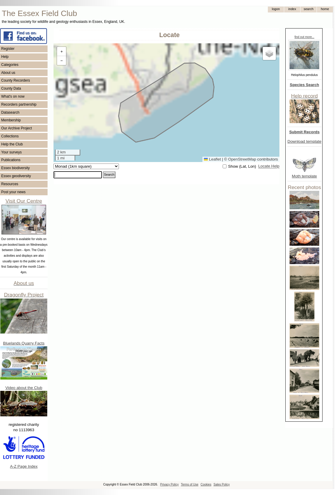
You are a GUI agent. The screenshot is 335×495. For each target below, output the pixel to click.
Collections (10, 136)
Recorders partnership (19, 104)
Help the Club (12, 144)
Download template (304, 141)
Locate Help (268, 166)
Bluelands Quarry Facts (23, 343)
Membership (11, 120)
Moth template (304, 176)
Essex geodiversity (16, 176)
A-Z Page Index (24, 466)
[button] (61, 51)
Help (5, 57)
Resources (9, 184)
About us (8, 73)
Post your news (13, 192)
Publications (11, 160)
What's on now (12, 96)
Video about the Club (23, 387)
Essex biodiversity (15, 168)
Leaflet (212, 159)
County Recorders (15, 80)
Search (109, 174)
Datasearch (10, 112)
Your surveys (11, 152)
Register (8, 49)
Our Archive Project (16, 128)
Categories (9, 65)
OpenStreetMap (242, 159)
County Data (11, 88)
